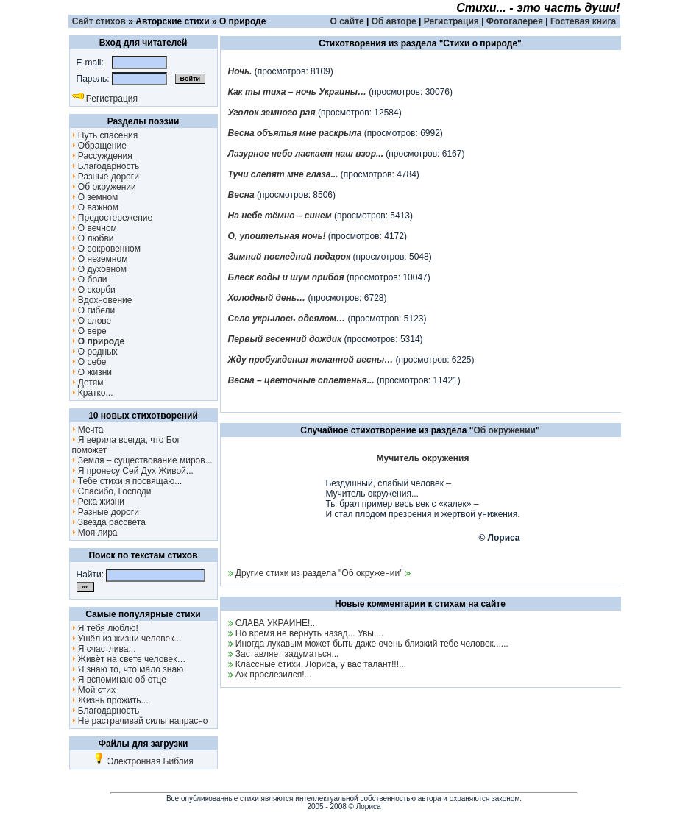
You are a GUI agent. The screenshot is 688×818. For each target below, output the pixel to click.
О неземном (100, 259)
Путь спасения (105, 135)
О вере (89, 331)
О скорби (94, 290)
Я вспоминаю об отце (119, 680)
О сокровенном (106, 248)
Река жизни (98, 502)
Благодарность (106, 166)
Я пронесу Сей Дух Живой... (133, 471)
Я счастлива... (104, 649)
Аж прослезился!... (273, 674)
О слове (92, 321)
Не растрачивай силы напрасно (140, 721)
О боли (89, 279)
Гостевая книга (583, 21)
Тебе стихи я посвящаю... (127, 481)
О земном (95, 197)
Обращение (99, 146)
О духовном (99, 269)
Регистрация (451, 21)
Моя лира (95, 532)
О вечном (94, 228)
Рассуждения (102, 156)
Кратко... (92, 393)
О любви (93, 238)
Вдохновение (102, 300)
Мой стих (94, 690)
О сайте (347, 21)
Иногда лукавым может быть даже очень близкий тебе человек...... (371, 644)
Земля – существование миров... (142, 460)
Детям (88, 382)
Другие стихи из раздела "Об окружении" (319, 573)
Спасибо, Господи (112, 491)
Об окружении (104, 187)
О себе (89, 362)
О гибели (94, 310)
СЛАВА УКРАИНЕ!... (276, 623)
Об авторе (394, 21)
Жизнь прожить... (110, 700)
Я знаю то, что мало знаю (128, 669)
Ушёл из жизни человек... (127, 638)
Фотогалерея (514, 21)
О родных (95, 351)
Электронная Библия (143, 761)
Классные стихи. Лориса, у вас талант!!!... (320, 664)
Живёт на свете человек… (129, 659)
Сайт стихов (99, 21)
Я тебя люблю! (105, 628)
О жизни (92, 372)
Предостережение (112, 218)
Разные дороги (105, 176)
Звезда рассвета (109, 522)
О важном (95, 207)
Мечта (88, 429)
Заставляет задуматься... (287, 654)
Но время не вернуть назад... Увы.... (309, 633)
